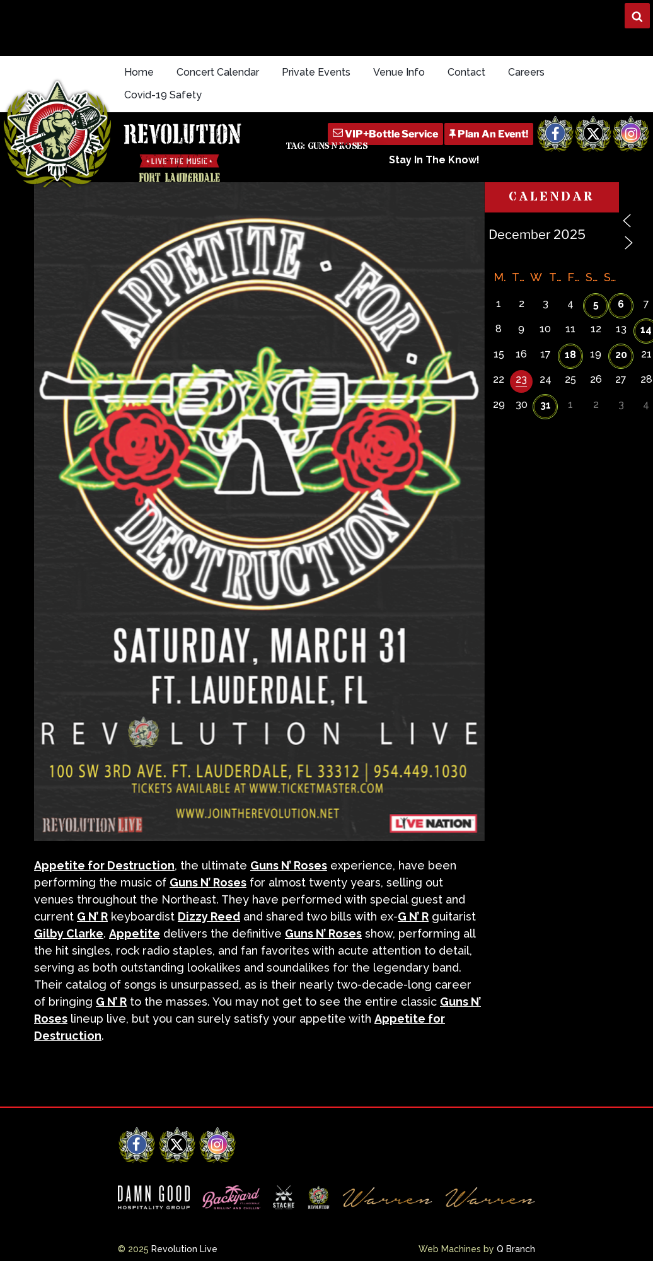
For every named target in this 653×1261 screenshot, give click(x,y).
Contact (466, 72)
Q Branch (516, 1249)
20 (621, 355)
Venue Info (399, 72)
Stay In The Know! (434, 160)
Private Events (316, 72)
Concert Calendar (217, 72)
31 (545, 405)
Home (139, 72)
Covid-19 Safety (163, 95)
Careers (526, 72)
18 (570, 355)
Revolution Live (184, 1249)
